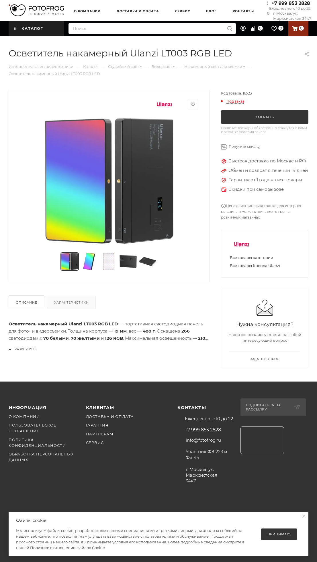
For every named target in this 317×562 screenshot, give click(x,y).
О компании (24, 416)
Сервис (95, 442)
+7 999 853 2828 (290, 3)
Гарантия (97, 425)
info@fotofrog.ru (203, 440)
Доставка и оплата (110, 416)
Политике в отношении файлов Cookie (67, 547)
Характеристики (71, 302)
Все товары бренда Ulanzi (255, 265)
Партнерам (100, 434)
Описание (26, 302)
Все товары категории (251, 257)
